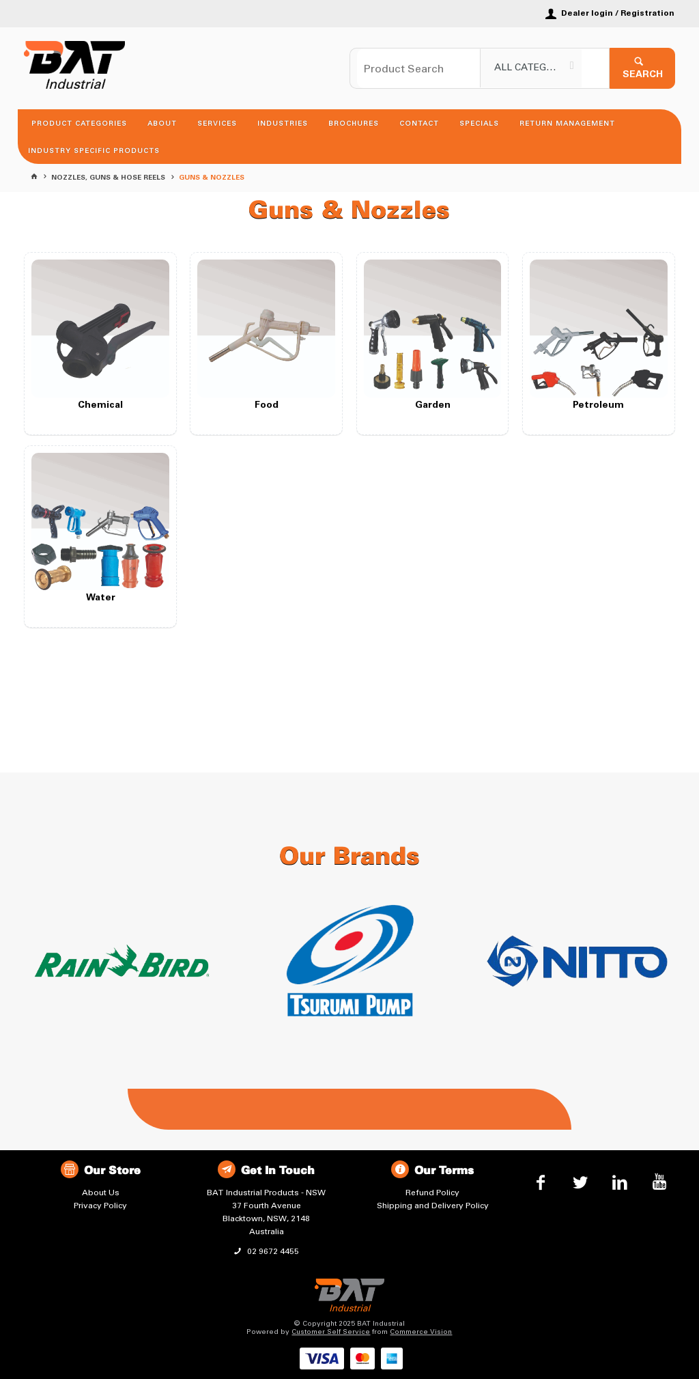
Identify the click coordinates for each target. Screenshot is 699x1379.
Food (267, 405)
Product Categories (79, 124)
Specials (479, 124)
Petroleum (598, 405)
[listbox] (531, 68)
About (162, 124)
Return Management (567, 124)
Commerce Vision (421, 1332)
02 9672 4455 (272, 1251)
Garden (433, 405)
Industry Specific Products (94, 151)
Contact (419, 124)
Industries (282, 124)
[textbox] (418, 68)
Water (100, 598)
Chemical (100, 405)
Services (217, 124)
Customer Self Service (330, 1332)
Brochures (353, 124)
